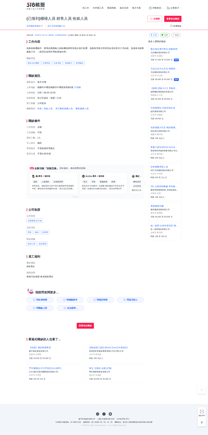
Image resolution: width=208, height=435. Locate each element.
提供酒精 (43, 244)
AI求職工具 (98, 8)
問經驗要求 (71, 300)
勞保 (30, 232)
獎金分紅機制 (33, 63)
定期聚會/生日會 (35, 221)
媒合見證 (124, 8)
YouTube (110, 414)
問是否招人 (132, 300)
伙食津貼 (57, 63)
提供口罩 (31, 244)
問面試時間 (102, 300)
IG (97, 414)
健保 (37, 232)
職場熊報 (111, 8)
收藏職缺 (177, 26)
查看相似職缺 (172, 19)
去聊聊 (156, 19)
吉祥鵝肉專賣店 (61, 35)
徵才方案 (136, 8)
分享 (153, 35)
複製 (175, 35)
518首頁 (38, 35)
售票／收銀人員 (45, 108)
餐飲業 (51, 35)
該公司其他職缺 (56, 26)
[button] (144, 183)
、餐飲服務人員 (81, 108)
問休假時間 (41, 300)
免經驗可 (69, 63)
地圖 (78, 87)
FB (104, 414)
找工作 (86, 8)
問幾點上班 (41, 308)
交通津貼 (46, 63)
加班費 (45, 232)
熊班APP (202, 416)
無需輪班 (80, 63)
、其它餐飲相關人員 (63, 108)
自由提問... (72, 308)
